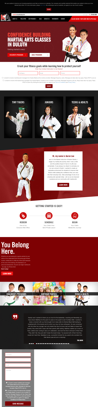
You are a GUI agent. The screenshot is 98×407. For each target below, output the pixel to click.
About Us (15, 19)
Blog (40, 19)
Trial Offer (23, 19)
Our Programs (32, 19)
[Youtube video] (65, 259)
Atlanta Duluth (19, 14)
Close (48, 9)
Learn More (63, 185)
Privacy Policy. (72, 82)
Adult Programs (40, 55)
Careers (63, 19)
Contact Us (46, 19)
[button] (29, 343)
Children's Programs (18, 55)
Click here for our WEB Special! (83, 19)
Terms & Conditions (60, 82)
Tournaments (55, 19)
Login (85, 14)
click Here (43, 5)
